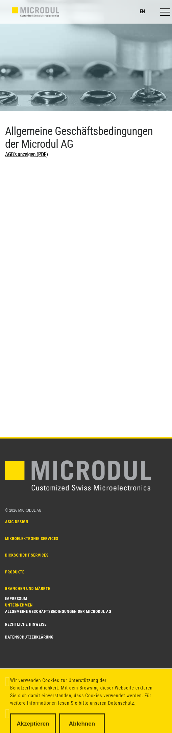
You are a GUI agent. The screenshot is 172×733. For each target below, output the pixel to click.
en (142, 11)
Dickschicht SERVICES (27, 547)
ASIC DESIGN (16, 521)
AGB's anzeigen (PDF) (26, 154)
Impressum (16, 598)
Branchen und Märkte (27, 573)
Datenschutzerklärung (29, 637)
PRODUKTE (14, 560)
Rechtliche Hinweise (26, 624)
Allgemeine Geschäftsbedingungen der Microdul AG (58, 611)
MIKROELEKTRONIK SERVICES (31, 534)
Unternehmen (19, 586)
